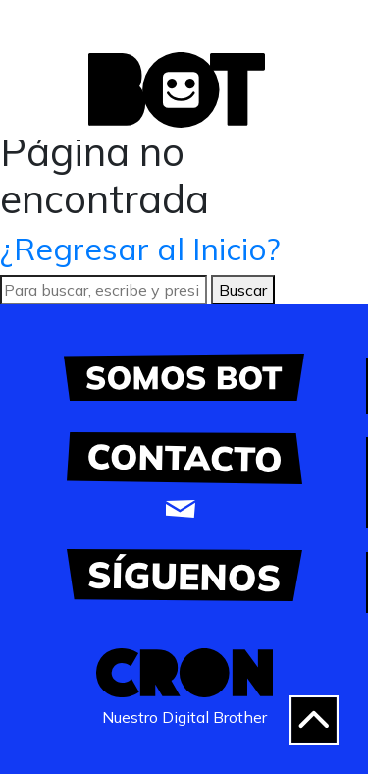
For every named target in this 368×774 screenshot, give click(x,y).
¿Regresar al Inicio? (140, 248)
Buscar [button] (243, 290)
